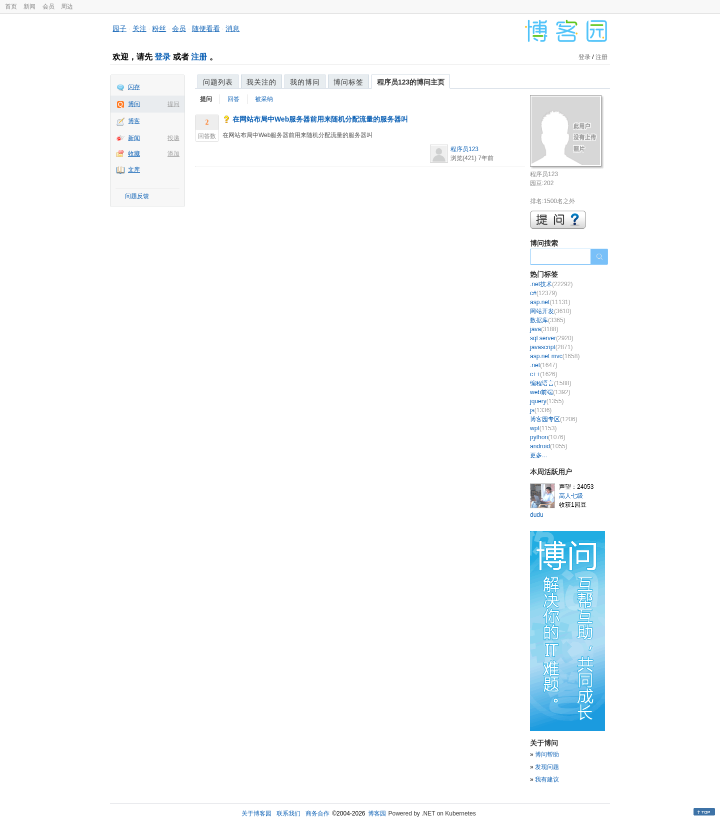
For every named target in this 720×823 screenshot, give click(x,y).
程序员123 (464, 149)
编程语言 (551, 383)
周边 (67, 6)
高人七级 (571, 495)
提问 (174, 104)
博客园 (377, 813)
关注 (139, 29)
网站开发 (551, 311)
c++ (544, 374)
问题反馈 (137, 196)
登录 (162, 57)
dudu (537, 514)
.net (544, 365)
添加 (174, 153)
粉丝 (159, 29)
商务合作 (318, 813)
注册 (199, 57)
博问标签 (349, 82)
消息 (233, 29)
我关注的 (261, 82)
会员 (48, 6)
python (548, 437)
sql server (552, 338)
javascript (551, 347)
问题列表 (218, 82)
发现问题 (547, 766)
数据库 (548, 320)
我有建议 (547, 779)
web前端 (550, 392)
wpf (543, 428)
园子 (119, 29)
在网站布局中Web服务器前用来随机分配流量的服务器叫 (320, 119)
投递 (174, 138)
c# (543, 293)
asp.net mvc (555, 356)
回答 (234, 99)
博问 (134, 104)
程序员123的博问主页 (410, 82)
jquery (547, 401)
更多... (538, 455)
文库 (134, 169)
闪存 (134, 87)
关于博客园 (257, 813)
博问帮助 (547, 754)
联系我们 (288, 813)
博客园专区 (554, 419)
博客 (134, 121)
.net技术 (551, 284)
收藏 (134, 153)
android (549, 446)
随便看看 (206, 29)
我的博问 (305, 82)
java (544, 329)
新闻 (30, 6)
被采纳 (264, 99)
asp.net (550, 302)
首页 (11, 6)
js (541, 410)
